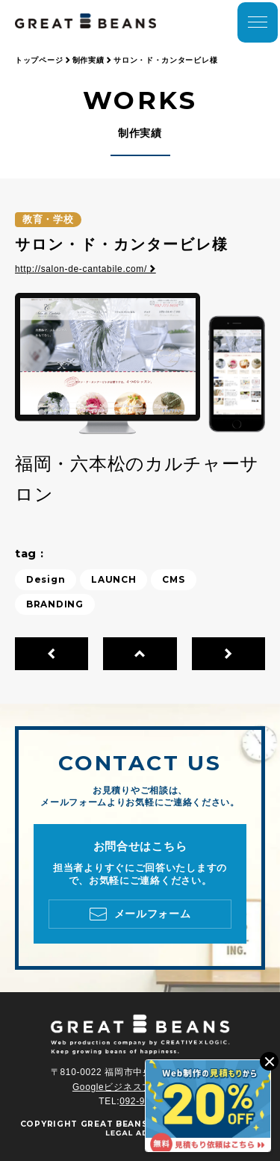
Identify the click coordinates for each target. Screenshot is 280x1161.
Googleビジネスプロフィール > (140, 1087)
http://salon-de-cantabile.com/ (85, 269)
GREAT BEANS (115, 1124)
